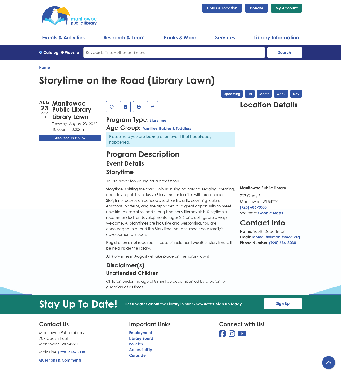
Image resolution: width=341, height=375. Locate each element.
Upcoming (232, 94)
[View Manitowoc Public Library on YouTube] (242, 335)
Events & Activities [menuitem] (63, 37)
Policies (136, 344)
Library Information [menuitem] (276, 37)
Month (264, 94)
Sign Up (283, 303)
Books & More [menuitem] (180, 37)
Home (44, 67)
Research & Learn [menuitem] (124, 37)
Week (281, 94)
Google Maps (270, 213)
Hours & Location (222, 8)
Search (284, 52)
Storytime (158, 120)
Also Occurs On (70, 138)
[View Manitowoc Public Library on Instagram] (232, 335)
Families (149, 128)
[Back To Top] (328, 362)
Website (72, 52)
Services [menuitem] (225, 37)
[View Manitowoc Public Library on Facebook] (223, 335)
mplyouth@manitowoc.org (276, 237)
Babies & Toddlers (175, 128)
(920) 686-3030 (282, 242)
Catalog (50, 52)
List (249, 94)
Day (296, 94)
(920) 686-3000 (253, 207)
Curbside (137, 355)
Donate (256, 8)
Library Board (141, 338)
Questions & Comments (60, 360)
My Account (286, 8)
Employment (140, 332)
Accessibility (140, 349)
